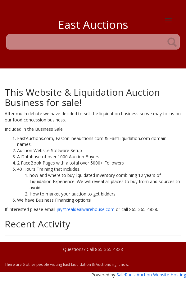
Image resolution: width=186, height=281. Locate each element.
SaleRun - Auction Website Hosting (151, 275)
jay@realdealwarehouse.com (86, 209)
